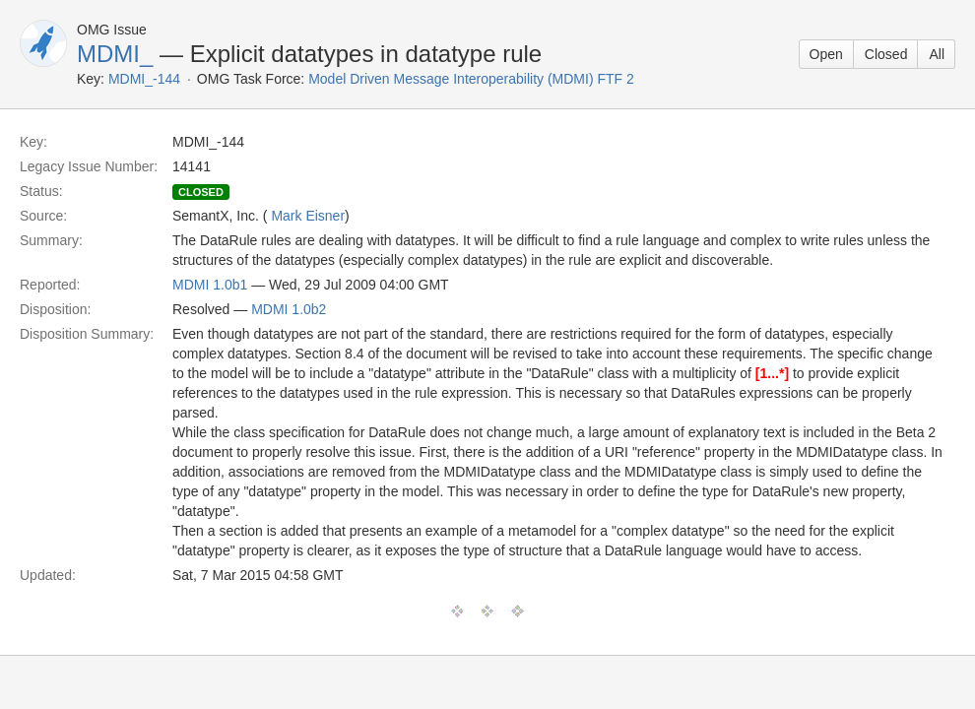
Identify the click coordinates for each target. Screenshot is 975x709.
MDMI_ (115, 53)
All (936, 54)
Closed (886, 54)
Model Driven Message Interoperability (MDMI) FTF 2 (471, 79)
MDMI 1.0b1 (209, 284)
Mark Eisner (308, 216)
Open (826, 54)
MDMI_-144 (144, 79)
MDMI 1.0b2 (288, 309)
